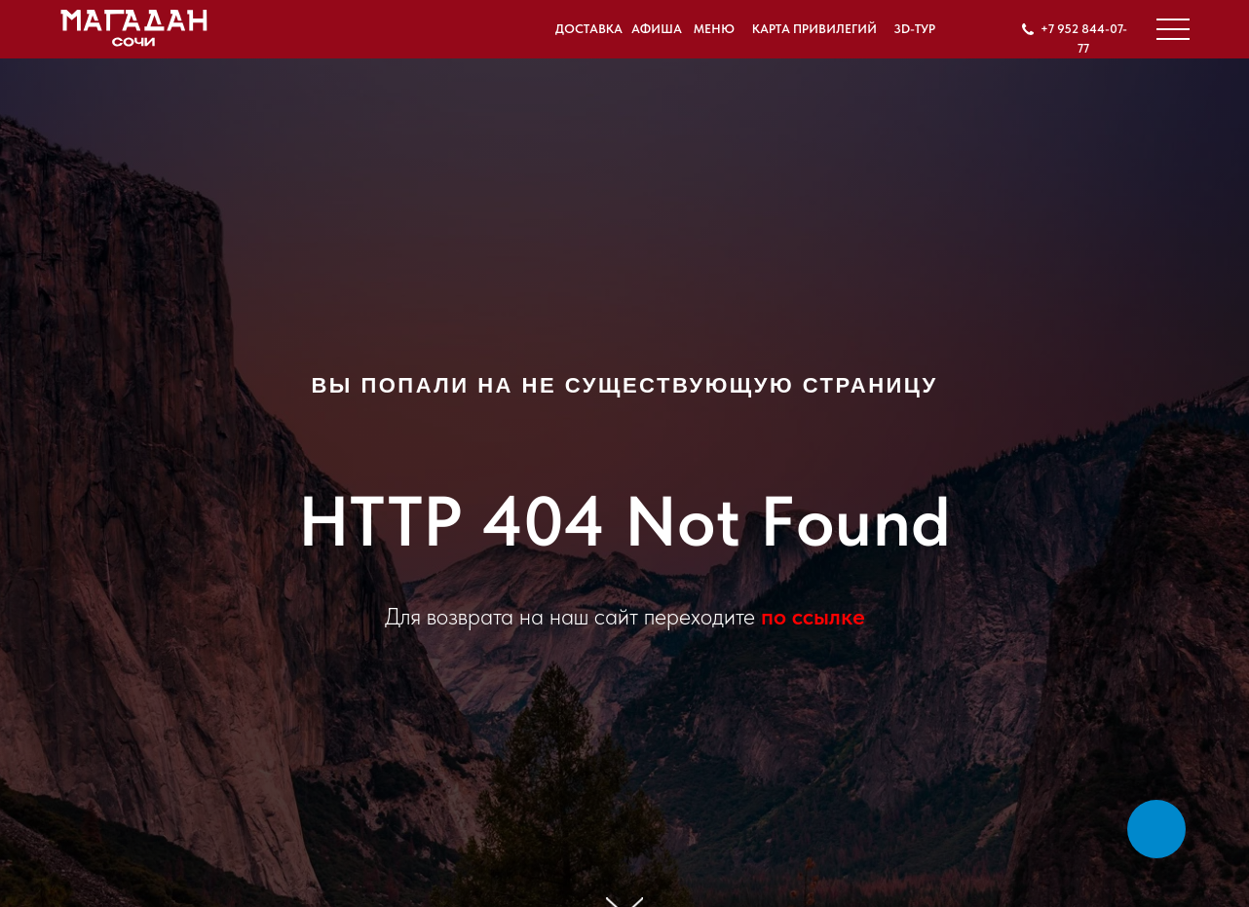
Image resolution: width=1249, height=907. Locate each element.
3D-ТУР (914, 28)
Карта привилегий (814, 28)
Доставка (589, 28)
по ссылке (813, 616)
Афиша (656, 28)
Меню (714, 28)
